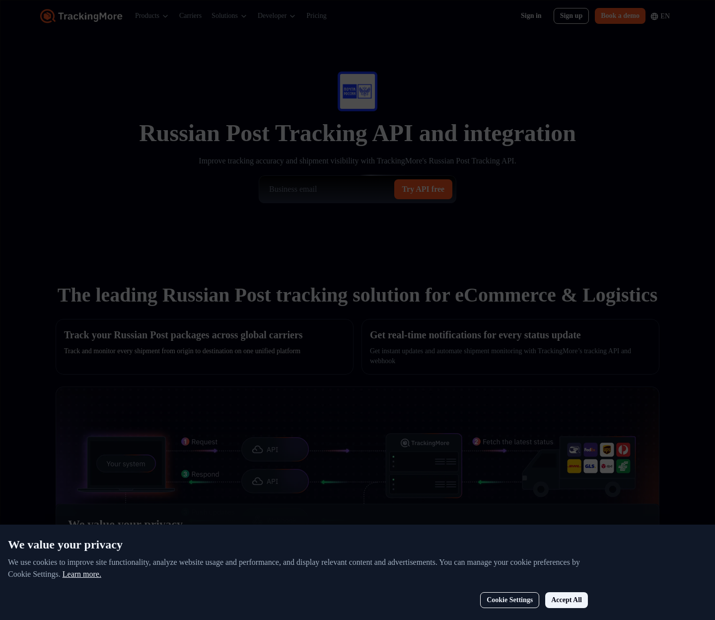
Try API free (423, 189)
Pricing (316, 15)
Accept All (626, 579)
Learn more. (142, 553)
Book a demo (620, 15)
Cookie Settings (570, 579)
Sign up (571, 15)
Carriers (190, 15)
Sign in (531, 15)
